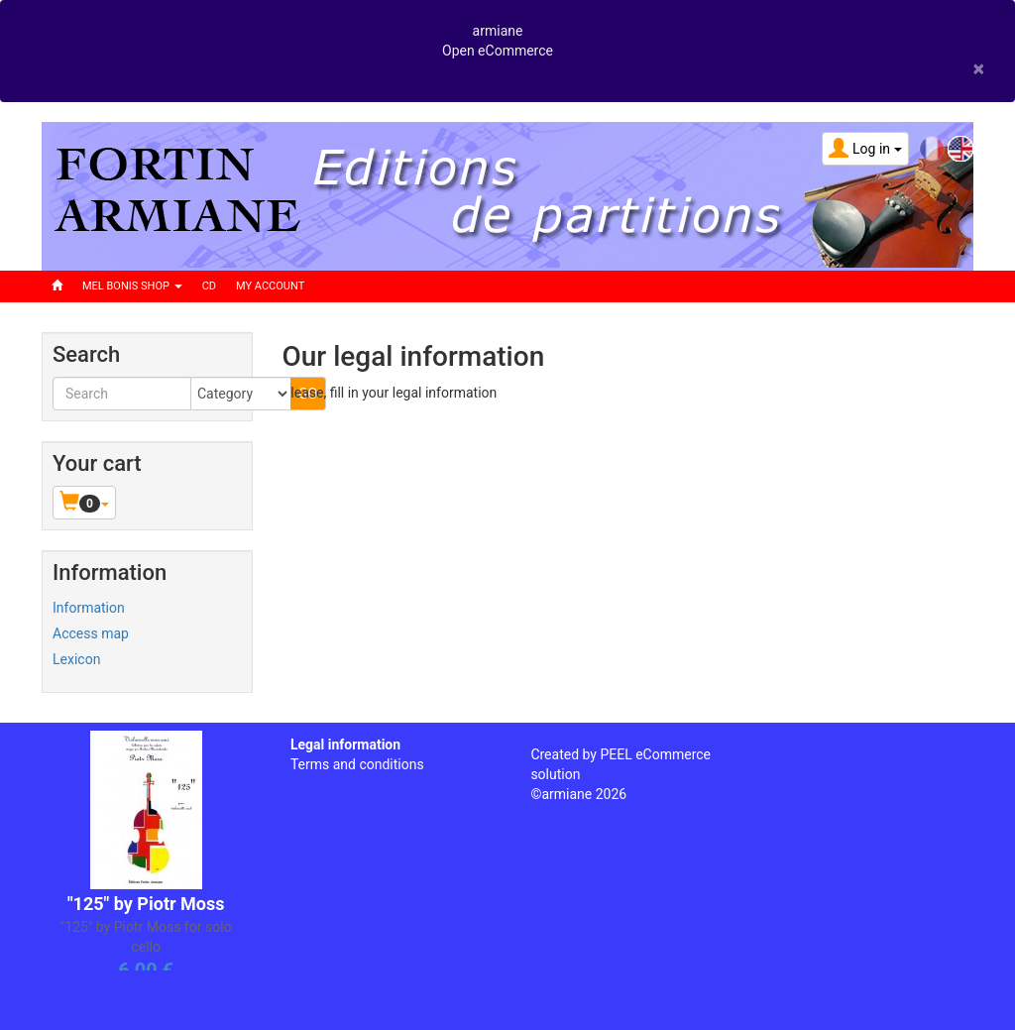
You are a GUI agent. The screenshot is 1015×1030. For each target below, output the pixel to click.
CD (209, 286)
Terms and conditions (357, 764)
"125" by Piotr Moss (146, 903)
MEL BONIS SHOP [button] (132, 286)
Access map (91, 633)
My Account (270, 286)
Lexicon (76, 659)
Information (89, 608)
